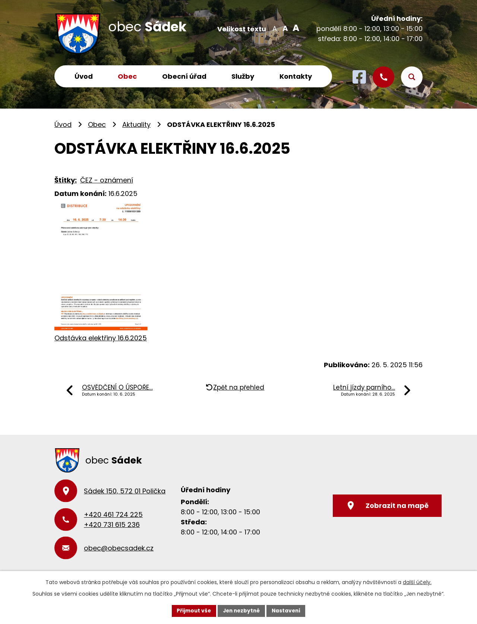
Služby (242, 76)
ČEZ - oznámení (106, 180)
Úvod (84, 76)
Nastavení (288, 610)
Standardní (284, 28)
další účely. (417, 582)
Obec (127, 76)
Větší (295, 28)
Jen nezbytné (241, 610)
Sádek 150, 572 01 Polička (124, 491)
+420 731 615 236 (112, 524)
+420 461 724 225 (113, 514)
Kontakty (295, 76)
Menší (274, 28)
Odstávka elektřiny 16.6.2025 (100, 338)
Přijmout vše (192, 610)
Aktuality (136, 124)
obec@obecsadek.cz (119, 548)
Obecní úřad (184, 76)
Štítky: (65, 180)
